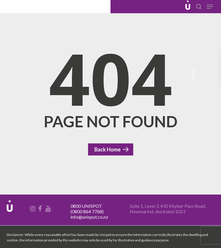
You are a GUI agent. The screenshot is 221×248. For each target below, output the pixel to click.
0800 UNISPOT (86, 206)
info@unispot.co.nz (89, 217)
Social (193, 77)
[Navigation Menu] (210, 6)
